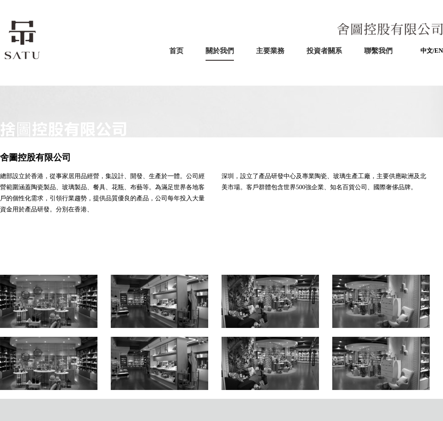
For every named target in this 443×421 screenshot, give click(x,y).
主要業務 (270, 51)
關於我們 (220, 51)
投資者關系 (324, 51)
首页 (176, 51)
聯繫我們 (378, 51)
